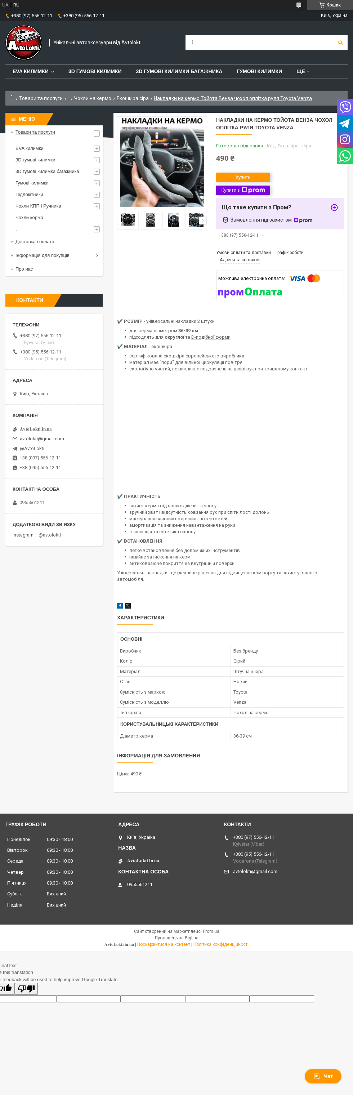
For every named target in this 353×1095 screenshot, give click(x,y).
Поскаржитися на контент (163, 944)
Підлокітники (29, 194)
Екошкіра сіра (133, 98)
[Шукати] (340, 42)
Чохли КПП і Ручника (38, 206)
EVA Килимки (31, 71)
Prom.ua (211, 931)
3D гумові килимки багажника (179, 71)
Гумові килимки (259, 71)
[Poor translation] (26, 989)
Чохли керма (29, 217)
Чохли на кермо (92, 98)
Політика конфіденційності (221, 944)
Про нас (24, 269)
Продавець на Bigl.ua (176, 937)
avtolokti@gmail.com (42, 438)
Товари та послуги (41, 98)
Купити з (243, 190)
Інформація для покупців (42, 255)
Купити (243, 177)
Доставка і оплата (34, 241)
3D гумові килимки (95, 71)
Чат (323, 1076)
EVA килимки (29, 148)
